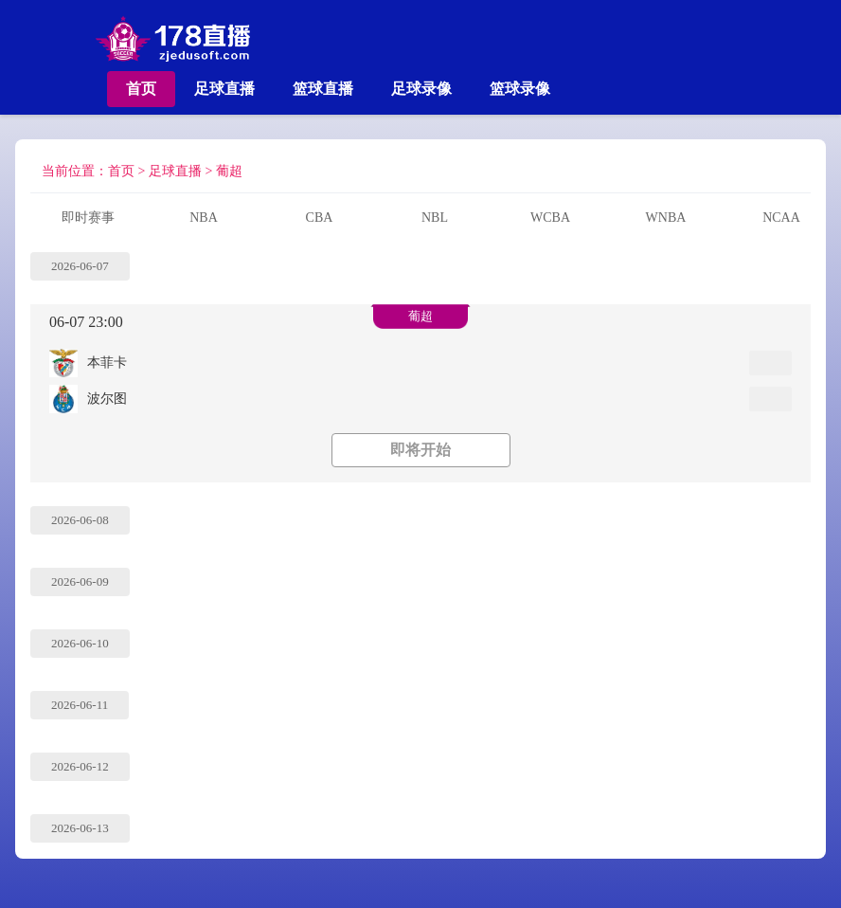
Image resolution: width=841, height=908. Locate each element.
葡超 (229, 171)
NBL (434, 217)
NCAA (781, 217)
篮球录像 (520, 89)
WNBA (666, 217)
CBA (319, 217)
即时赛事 (88, 217)
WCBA (550, 217)
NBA (203, 217)
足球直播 (224, 89)
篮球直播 (323, 89)
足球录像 (421, 89)
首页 (141, 89)
